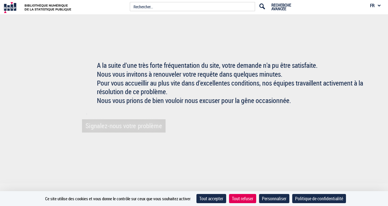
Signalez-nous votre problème (122, 125)
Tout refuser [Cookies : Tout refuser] (242, 198)
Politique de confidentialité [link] (319, 198)
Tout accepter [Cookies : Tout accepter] (211, 198)
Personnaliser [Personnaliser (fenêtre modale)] (274, 198)
